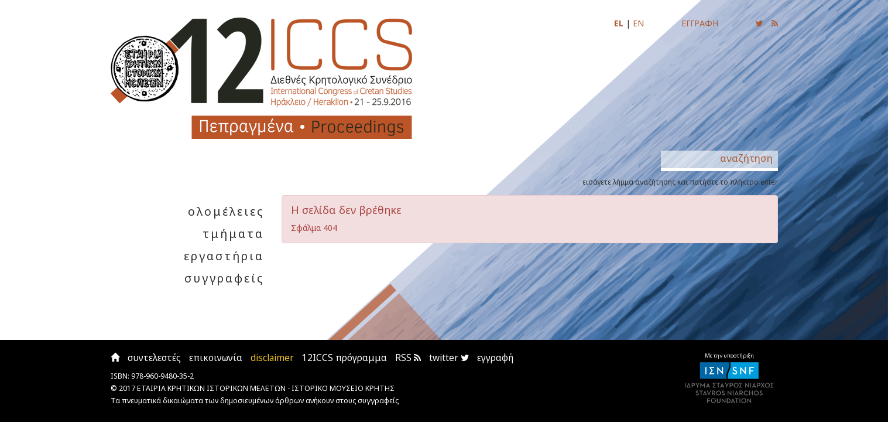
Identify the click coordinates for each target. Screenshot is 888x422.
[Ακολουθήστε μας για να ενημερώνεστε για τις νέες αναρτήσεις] (759, 23)
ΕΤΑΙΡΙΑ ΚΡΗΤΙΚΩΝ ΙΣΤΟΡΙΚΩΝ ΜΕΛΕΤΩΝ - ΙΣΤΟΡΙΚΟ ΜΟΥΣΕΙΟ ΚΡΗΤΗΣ (266, 388)
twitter (449, 358)
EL (618, 23)
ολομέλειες (226, 211)
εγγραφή (495, 358)
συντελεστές (154, 358)
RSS (408, 358)
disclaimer (272, 358)
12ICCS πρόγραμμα (344, 358)
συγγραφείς (224, 278)
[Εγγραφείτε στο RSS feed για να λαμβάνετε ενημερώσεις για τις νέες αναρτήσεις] (775, 23)
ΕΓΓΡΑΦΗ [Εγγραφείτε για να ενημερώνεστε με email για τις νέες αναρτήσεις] (699, 23)
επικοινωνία (215, 358)
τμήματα (233, 233)
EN (638, 23)
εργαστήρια (224, 256)
